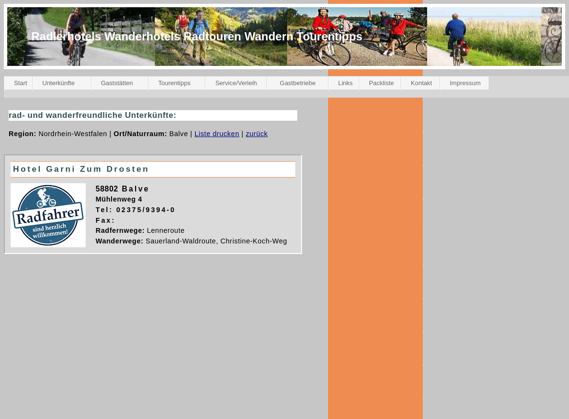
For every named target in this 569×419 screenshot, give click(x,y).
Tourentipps (174, 83)
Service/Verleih (236, 83)
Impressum (465, 83)
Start (20, 83)
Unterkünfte (58, 83)
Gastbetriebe (298, 83)
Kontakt (421, 83)
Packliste (381, 83)
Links (345, 83)
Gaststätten (117, 83)
